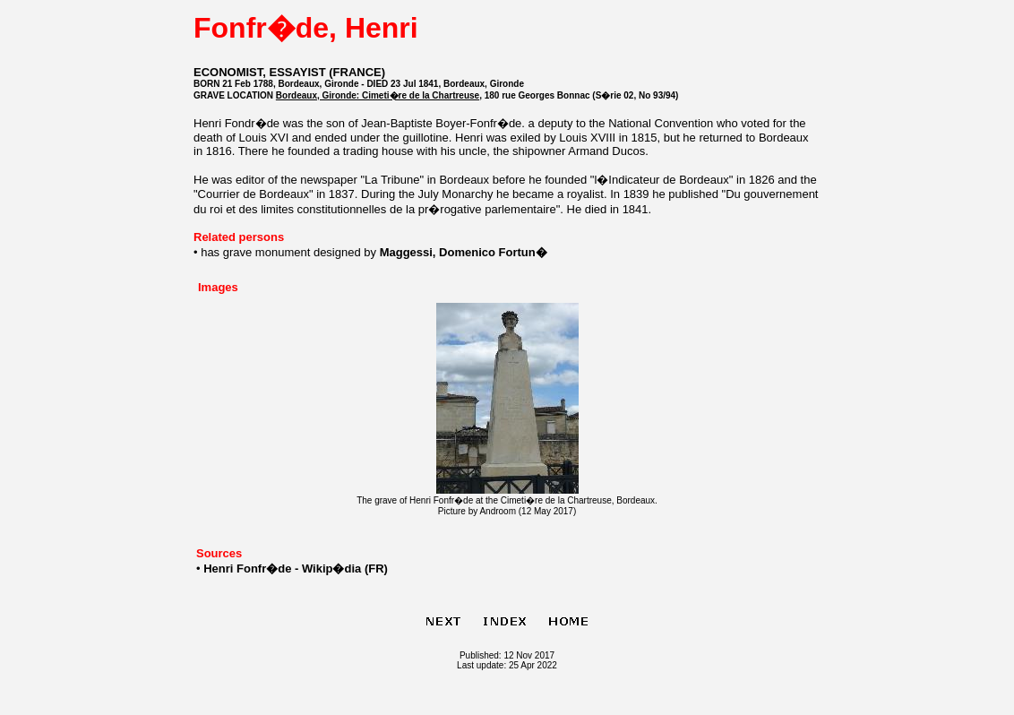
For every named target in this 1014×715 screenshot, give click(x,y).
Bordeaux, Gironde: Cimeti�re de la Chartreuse (377, 95)
